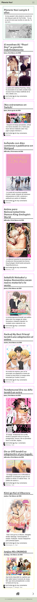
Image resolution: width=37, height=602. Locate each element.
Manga (17, 587)
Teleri (6, 599)
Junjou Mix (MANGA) (15, 551)
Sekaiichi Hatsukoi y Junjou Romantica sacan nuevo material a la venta (18, 281)
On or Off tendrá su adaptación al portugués (18, 453)
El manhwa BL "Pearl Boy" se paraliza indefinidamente (16, 47)
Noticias (8, 98)
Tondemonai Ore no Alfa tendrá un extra (18, 391)
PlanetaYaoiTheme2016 (16, 599)
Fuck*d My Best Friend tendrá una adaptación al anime (18, 336)
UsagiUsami (24, 599)
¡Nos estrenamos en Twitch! (15, 106)
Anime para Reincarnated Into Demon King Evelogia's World (17, 213)
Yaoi (12, 98)
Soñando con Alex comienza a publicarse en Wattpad (18, 145)
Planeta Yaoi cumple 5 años (16, 11)
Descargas (9, 545)
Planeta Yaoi (6, 2)
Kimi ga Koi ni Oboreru (17, 493)
